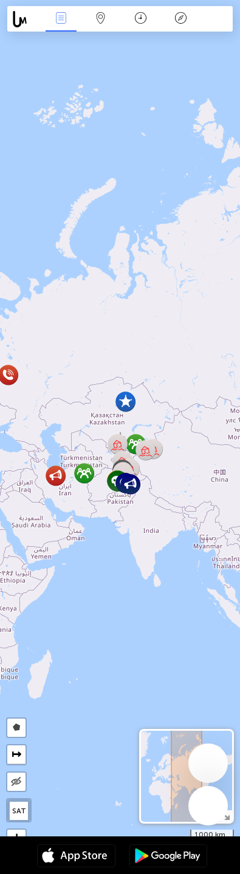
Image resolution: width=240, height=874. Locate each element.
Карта (101, 19)
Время (140, 19)
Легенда (180, 19)
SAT (19, 811)
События (61, 19)
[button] (125, 401)
